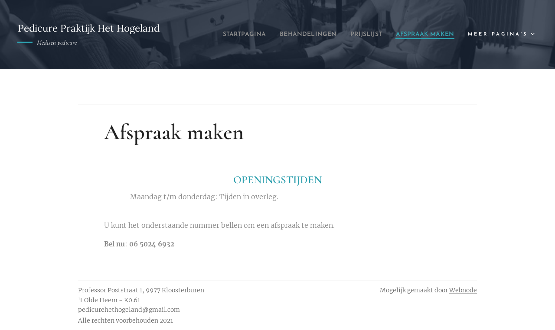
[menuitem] (296, 34)
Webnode (463, 290)
